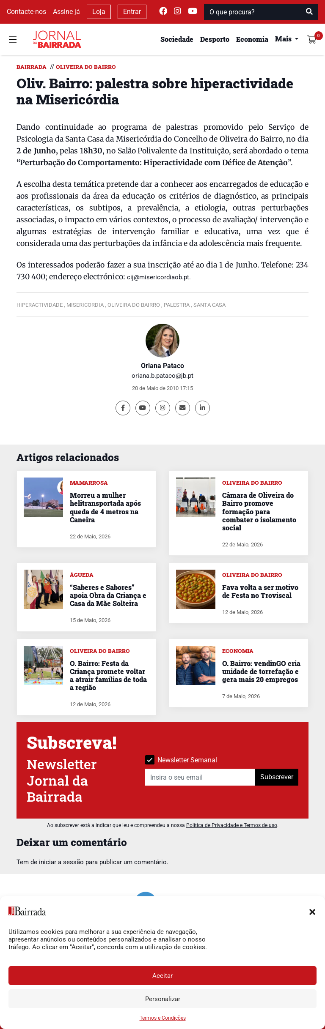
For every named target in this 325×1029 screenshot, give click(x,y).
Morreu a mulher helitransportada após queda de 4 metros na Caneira (105, 507)
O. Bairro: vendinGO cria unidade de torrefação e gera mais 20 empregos (261, 671)
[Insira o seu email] (200, 777)
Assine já (66, 12)
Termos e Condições (163, 1018)
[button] (312, 911)
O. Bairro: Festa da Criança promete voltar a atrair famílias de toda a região (108, 675)
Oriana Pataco (162, 366)
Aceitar (162, 976)
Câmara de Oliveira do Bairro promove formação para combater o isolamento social (259, 511)
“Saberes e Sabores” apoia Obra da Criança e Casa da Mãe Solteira (108, 595)
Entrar (132, 12)
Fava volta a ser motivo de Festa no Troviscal (260, 591)
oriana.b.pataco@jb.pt (162, 375)
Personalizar (162, 999)
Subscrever (276, 777)
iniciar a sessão (61, 862)
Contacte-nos (26, 12)
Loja (98, 12)
